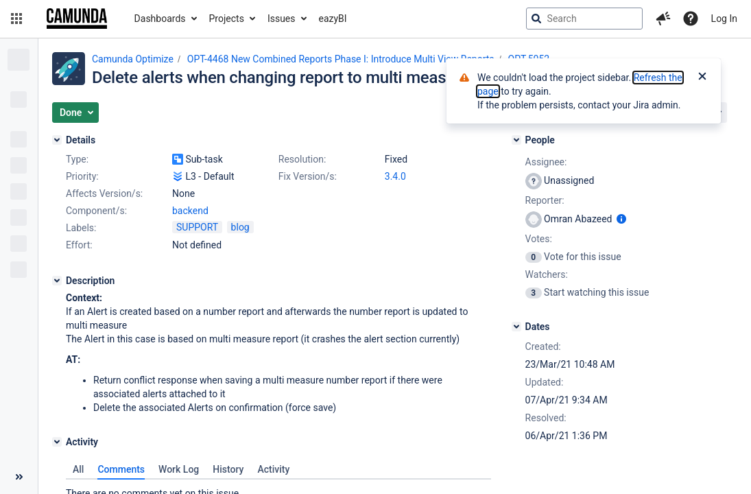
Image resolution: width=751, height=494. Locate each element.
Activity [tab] (273, 469)
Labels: (81, 227)
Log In (724, 18)
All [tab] (78, 469)
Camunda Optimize (133, 59)
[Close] (702, 77)
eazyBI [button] (333, 18)
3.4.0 (395, 176)
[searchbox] (584, 19)
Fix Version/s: (307, 176)
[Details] (57, 140)
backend (190, 210)
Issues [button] (281, 18)
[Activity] (57, 442)
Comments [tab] (121, 469)
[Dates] (516, 326)
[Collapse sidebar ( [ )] (19, 477)
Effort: (79, 244)
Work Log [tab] (178, 469)
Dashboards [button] (160, 18)
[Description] (57, 280)
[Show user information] (621, 218)
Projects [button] (226, 18)
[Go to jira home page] (77, 18)
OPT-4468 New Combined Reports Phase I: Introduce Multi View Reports (340, 59)
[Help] (691, 19)
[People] (516, 140)
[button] (16, 18)
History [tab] (228, 469)
